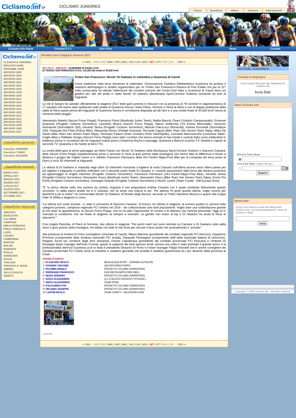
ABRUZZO (10, 212)
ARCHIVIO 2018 (13, 95)
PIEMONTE (10, 249)
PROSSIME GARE (14, 69)
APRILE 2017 (11, 176)
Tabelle (190, 48)
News (232, 48)
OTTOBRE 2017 (13, 196)
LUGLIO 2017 (11, 186)
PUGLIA (8, 252)
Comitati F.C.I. (63, 48)
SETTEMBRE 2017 (14, 192)
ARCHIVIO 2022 (13, 82)
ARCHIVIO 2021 (13, 85)
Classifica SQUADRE (16, 155)
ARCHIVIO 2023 (13, 79)
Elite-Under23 (274, 10)
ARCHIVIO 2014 (13, 109)
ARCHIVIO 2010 (12, 122)
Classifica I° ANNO (14, 152)
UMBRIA (8, 269)
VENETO (9, 275)
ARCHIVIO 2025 (13, 72)
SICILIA (8, 259)
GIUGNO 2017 (12, 182)
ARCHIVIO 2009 (13, 125)
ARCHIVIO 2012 (13, 115)
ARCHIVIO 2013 (13, 112)
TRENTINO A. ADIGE (15, 265)
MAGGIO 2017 (12, 179)
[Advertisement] (19, 350)
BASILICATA (11, 215)
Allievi (234, 10)
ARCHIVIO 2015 (13, 105)
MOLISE (8, 245)
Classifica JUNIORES (16, 149)
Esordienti (216, 10)
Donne (198, 10)
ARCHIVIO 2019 (13, 92)
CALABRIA (10, 219)
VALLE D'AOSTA (13, 272)
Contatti (275, 48)
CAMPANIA (10, 222)
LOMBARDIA (11, 239)
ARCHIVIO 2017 (13, 99)
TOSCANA (10, 262)
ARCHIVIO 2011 (13, 119)
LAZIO (7, 232)
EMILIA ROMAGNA (14, 225)
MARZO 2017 (11, 172)
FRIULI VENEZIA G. (15, 229)
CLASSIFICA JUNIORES (17, 62)
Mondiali (148, 48)
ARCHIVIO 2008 (13, 128)
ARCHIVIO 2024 (13, 75)
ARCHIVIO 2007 (13, 131)
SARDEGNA (11, 255)
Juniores (253, 10)
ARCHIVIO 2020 (13, 89)
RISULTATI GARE (14, 65)
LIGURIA (9, 235)
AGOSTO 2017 (12, 189)
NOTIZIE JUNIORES (253, 69)
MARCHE (9, 242)
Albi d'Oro (105, 48)
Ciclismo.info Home (20, 48)
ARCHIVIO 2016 (13, 102)
